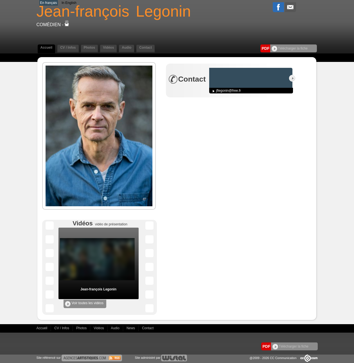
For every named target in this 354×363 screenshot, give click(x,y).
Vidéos (108, 48)
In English (69, 3)
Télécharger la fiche (290, 48)
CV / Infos (68, 48)
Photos (89, 48)
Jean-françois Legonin (98, 289)
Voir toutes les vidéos (84, 304)
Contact (145, 48)
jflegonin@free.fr (228, 91)
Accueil (46, 48)
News (131, 328)
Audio (126, 48)
